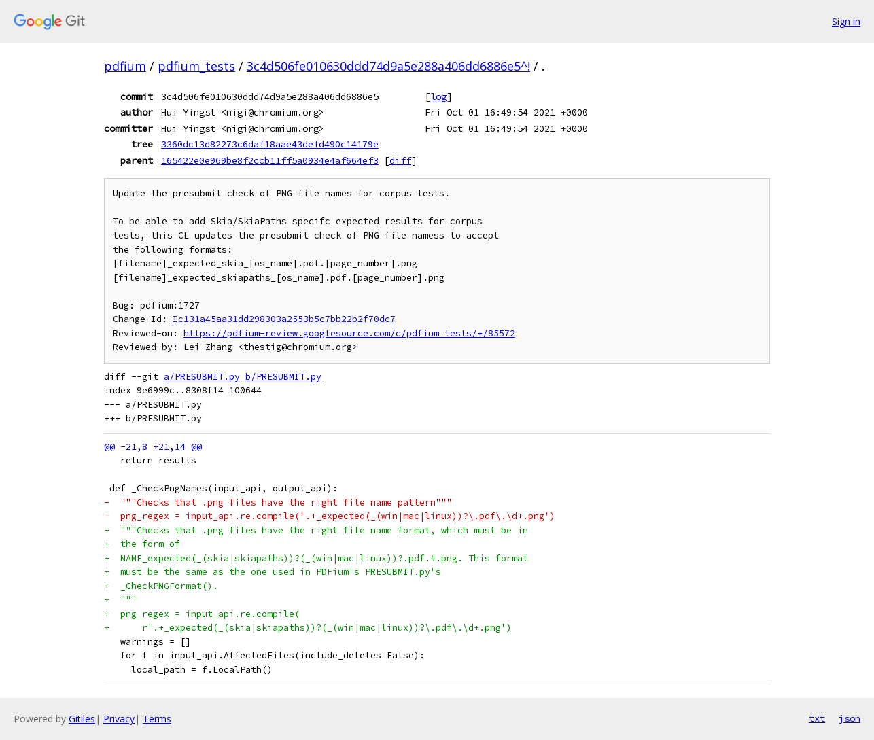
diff (400, 160)
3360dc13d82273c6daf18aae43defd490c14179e (270, 144)
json (849, 718)
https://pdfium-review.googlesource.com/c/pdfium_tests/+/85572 (349, 333)
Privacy (119, 718)
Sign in (846, 21)
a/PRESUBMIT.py (202, 377)
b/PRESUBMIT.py (283, 377)
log (438, 96)
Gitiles (82, 718)
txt (817, 718)
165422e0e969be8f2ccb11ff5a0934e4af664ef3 (270, 160)
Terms (157, 718)
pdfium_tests (196, 66)
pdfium (125, 66)
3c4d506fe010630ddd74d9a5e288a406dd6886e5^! (388, 66)
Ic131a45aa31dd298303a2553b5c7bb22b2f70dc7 (284, 319)
